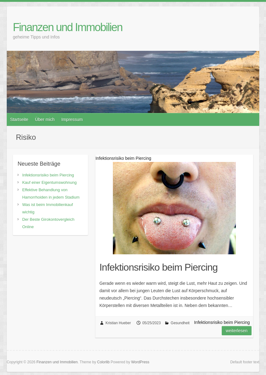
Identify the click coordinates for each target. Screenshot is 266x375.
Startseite (19, 119)
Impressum (72, 119)
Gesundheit (180, 323)
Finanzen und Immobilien (67, 27)
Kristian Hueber (118, 323)
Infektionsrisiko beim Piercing (158, 267)
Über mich (45, 119)
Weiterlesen (237, 330)
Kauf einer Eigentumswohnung (49, 182)
